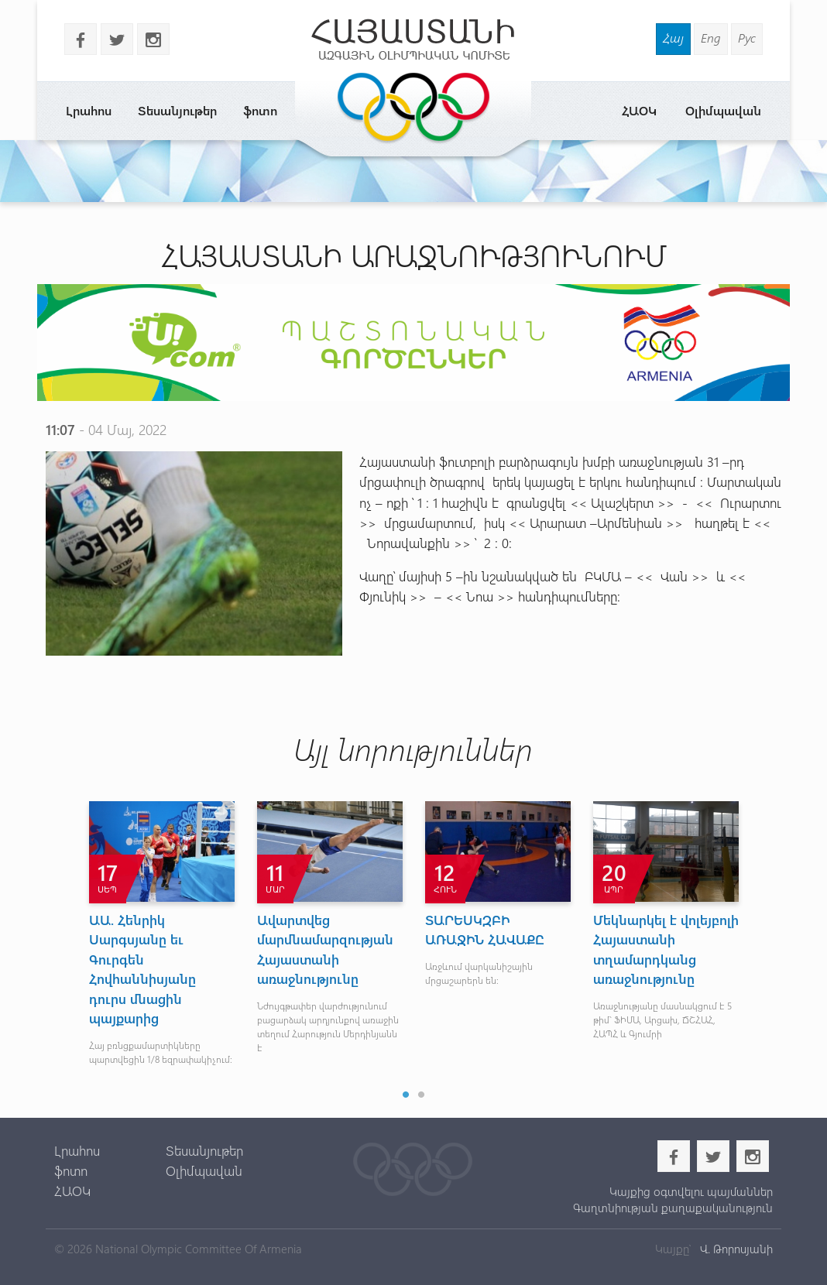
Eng (711, 37)
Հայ (673, 37)
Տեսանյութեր (177, 110)
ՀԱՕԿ (639, 110)
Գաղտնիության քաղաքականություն (673, 1207)
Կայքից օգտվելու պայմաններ (691, 1191)
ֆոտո (260, 110)
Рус (747, 37)
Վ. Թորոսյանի (735, 1248)
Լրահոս (89, 110)
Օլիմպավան (723, 110)
